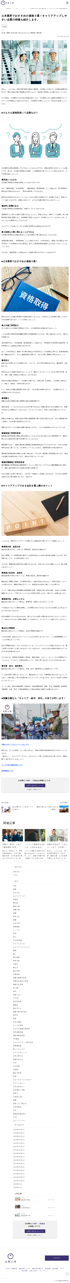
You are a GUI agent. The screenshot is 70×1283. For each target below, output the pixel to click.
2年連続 (16, 1039)
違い (14, 954)
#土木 (3, 32)
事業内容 (14, 1268)
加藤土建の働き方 (37, 1268)
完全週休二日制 (19, 1090)
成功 (14, 991)
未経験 (15, 1069)
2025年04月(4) (19, 1170)
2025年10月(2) (19, 1150)
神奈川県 (16, 960)
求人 (14, 937)
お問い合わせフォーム (35, 785)
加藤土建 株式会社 (20, 1011)
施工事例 (16, 957)
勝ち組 (15, 903)
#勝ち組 (39, 32)
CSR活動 (16, 1066)
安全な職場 (17, 1022)
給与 (14, 933)
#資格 (8, 32)
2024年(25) (17, 1184)
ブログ (16, 8)
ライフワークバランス (21, 947)
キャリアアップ (19, 896)
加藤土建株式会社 (20, 977)
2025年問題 (17, 940)
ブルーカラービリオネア (22, 1080)
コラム (24, 8)
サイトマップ (44, 1270)
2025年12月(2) (19, 1143)
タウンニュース (19, 1120)
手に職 (15, 988)
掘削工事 (16, 906)
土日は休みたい (19, 1086)
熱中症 (15, 1015)
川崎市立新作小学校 (20, 981)
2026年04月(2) (19, 1129)
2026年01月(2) (19, 1140)
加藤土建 (8, 8)
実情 (14, 1076)
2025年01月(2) (19, 1180)
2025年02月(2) (19, 1177)
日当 (14, 1110)
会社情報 (55, 1268)
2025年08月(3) (19, 1157)
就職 (14, 1100)
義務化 (15, 1005)
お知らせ (16, 871)
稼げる (15, 967)
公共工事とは (18, 1056)
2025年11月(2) (18, 1146)
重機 (14, 920)
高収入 (15, 1093)
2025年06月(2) (19, 1163)
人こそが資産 (18, 1025)
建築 (14, 950)
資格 (14, 889)
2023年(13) (17, 1187)
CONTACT (56, 1258)
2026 (15, 1117)
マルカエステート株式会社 (23, 1042)
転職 (14, 913)
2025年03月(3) (19, 1174)
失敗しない (17, 994)
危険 (14, 1018)
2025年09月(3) (19, 1153)
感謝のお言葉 (18, 984)
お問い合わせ (33, 1270)
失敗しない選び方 (20, 1103)
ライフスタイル (19, 943)
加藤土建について (24, 1268)
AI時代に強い (18, 1097)
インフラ (16, 930)
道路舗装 (16, 926)
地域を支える (18, 1059)
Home (8, 1268)
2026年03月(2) (19, 1133)
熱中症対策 (17, 1001)
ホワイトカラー (19, 1083)
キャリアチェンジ (20, 1052)
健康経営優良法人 (20, 1114)
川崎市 (15, 964)
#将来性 (33, 32)
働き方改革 (17, 1073)
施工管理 (16, 971)
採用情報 (48, 1268)
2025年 (16, 998)
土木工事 (16, 923)
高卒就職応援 (18, 1032)
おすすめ (16, 892)
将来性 (15, 899)
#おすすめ (14, 32)
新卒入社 (16, 916)
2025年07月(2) (19, 1160)
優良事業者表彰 (19, 1035)
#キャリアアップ (23, 32)
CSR (14, 1063)
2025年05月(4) (19, 1167)
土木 (14, 886)
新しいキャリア (19, 1049)
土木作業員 (17, 1107)
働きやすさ (17, 1008)
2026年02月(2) (19, 1136)
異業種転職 (17, 1046)
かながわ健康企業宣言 (21, 1028)
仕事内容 (16, 974)
